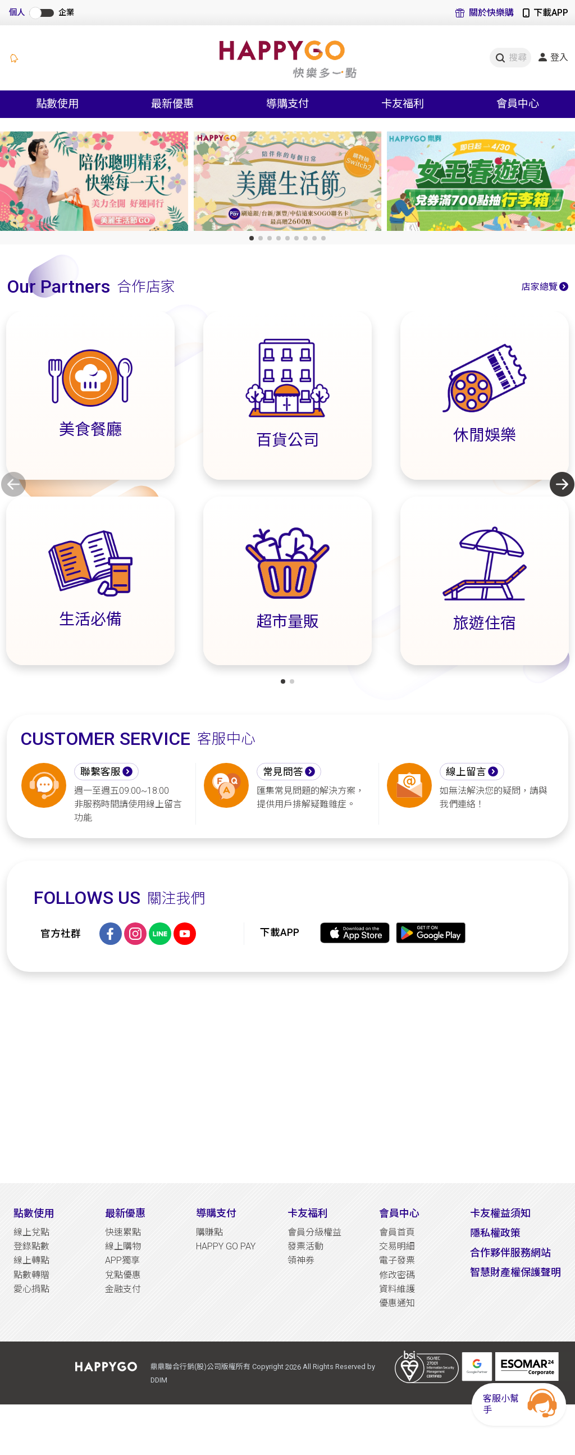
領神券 (301, 1260)
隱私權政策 (495, 1233)
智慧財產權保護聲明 (515, 1272)
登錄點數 (31, 1246)
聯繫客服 (100, 771)
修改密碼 (397, 1275)
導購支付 (216, 1213)
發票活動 (305, 1246)
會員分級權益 (314, 1232)
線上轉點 (31, 1260)
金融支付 (123, 1289)
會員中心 (399, 1213)
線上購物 (123, 1246)
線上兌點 (31, 1232)
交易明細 (397, 1246)
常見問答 (283, 771)
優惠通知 (397, 1303)
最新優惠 (125, 1213)
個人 (17, 12)
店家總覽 (540, 286)
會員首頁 (397, 1232)
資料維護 (397, 1289)
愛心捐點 (31, 1289)
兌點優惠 (123, 1275)
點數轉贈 (31, 1275)
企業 (66, 12)
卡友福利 (308, 1213)
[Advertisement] (287, 1077)
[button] (251, 238)
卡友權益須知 (500, 1213)
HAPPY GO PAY (225, 1246)
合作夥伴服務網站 (510, 1252)
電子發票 (397, 1260)
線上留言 (466, 771)
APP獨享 (122, 1260)
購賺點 (209, 1232)
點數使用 (33, 1213)
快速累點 (123, 1232)
